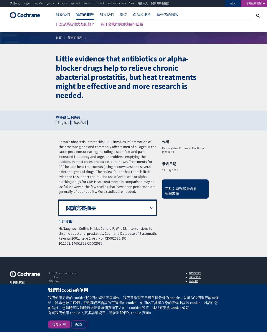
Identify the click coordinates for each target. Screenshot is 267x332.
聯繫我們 (195, 273)
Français (62, 3)
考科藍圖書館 (254, 3)
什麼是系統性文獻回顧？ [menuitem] (75, 24)
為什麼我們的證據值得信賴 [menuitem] (122, 24)
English (27, 3)
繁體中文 (15, 3)
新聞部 (193, 281)
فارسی (51, 3)
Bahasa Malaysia (117, 3)
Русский (75, 3)
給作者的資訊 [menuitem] (167, 14)
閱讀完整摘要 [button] (81, 208)
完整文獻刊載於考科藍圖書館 (181, 191)
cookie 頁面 (139, 312)
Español (39, 3)
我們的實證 (74, 38)
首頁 (59, 38)
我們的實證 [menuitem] (85, 14)
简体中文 (142, 3)
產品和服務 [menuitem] (142, 14)
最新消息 (195, 277)
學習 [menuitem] (123, 14)
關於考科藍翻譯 (160, 3)
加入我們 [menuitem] (107, 14)
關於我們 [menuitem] (63, 14)
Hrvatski (88, 3)
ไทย (131, 3)
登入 (232, 3)
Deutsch (100, 3)
